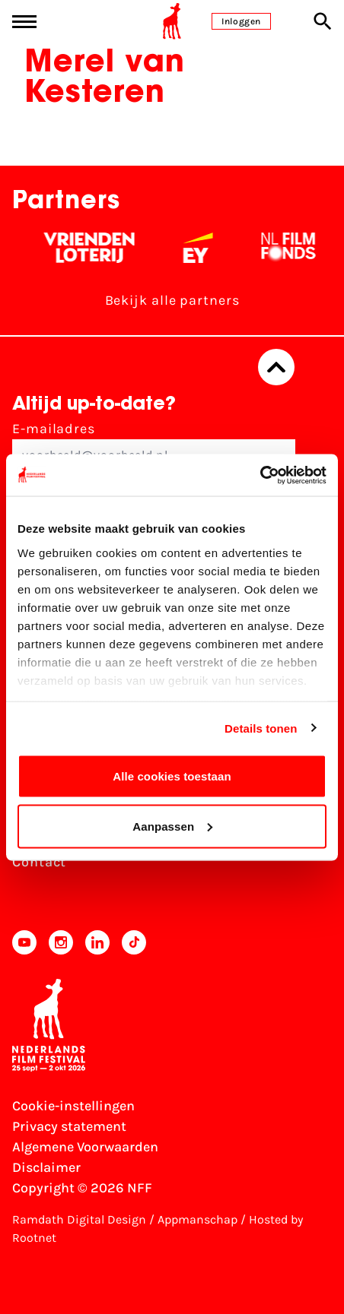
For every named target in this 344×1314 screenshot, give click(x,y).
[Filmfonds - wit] (293, 248)
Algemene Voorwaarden (85, 1146)
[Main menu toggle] (24, 21)
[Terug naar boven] (276, 367)
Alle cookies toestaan (172, 776)
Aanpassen (172, 825)
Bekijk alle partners (172, 300)
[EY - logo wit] (203, 248)
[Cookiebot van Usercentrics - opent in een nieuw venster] (259, 475)
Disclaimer (46, 1167)
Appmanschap (197, 1219)
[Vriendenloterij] (94, 248)
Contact (39, 861)
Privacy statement (69, 1126)
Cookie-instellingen (73, 1105)
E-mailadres (153, 445)
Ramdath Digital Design (79, 1219)
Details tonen (261, 727)
